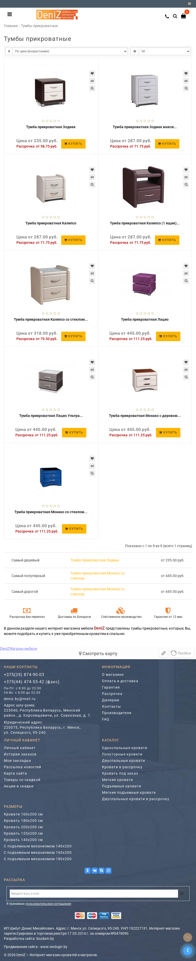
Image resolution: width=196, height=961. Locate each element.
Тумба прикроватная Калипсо (50, 223)
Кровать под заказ (120, 773)
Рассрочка (112, 694)
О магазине (113, 674)
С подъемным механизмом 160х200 (38, 852)
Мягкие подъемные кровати (129, 792)
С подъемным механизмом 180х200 (38, 859)
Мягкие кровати (117, 780)
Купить (73, 144)
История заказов (20, 754)
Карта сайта (15, 773)
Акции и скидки (19, 786)
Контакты (111, 706)
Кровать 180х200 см (23, 821)
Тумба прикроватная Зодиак (51, 127)
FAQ (105, 719)
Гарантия (111, 687)
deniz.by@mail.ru (20, 699)
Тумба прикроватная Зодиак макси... (145, 127)
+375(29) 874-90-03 (24, 674)
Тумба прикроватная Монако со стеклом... (50, 512)
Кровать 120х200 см (23, 833)
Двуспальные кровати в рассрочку (135, 799)
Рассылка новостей (22, 767)
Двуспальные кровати (123, 761)
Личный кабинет (20, 748)
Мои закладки (17, 761)
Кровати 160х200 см (23, 814)
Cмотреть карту (98, 653)
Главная (11, 26)
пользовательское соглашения (48, 904)
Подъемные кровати (121, 786)
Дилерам (110, 700)
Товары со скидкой (22, 780)
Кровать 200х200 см (23, 827)
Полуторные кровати (122, 754)
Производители (116, 713)
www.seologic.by (53, 947)
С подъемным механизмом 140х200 (38, 846)
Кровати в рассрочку (122, 767)
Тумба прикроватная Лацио (145, 319)
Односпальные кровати (124, 748)
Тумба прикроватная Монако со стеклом (97, 575)
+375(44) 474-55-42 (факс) (32, 681)
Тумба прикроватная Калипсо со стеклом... (51, 319)
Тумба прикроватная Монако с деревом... (145, 416)
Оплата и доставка (120, 681)
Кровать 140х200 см (23, 840)
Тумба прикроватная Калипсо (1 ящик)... (145, 223)
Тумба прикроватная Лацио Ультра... (51, 416)
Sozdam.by (45, 938)
